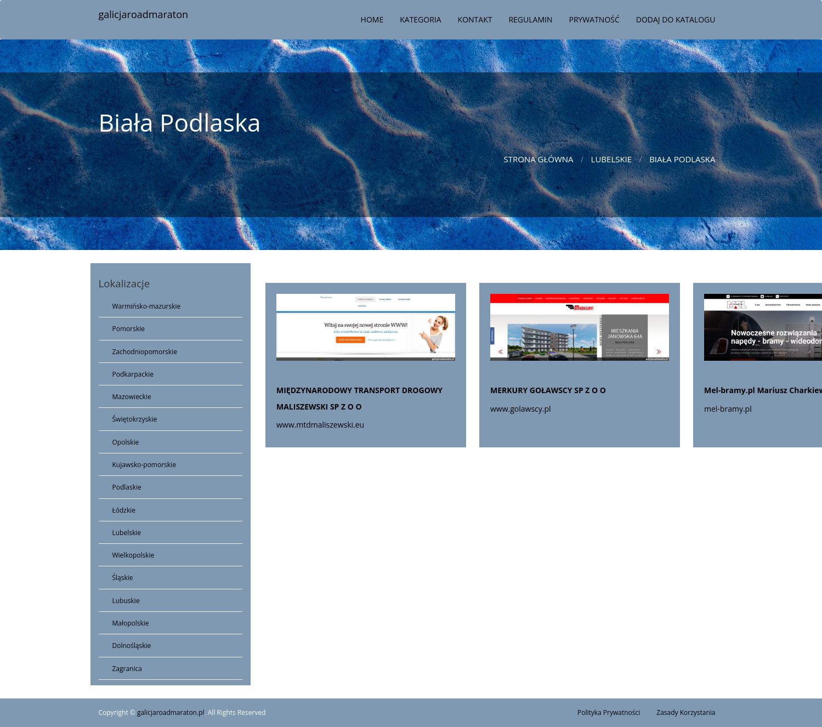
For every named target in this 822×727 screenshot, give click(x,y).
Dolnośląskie (131, 645)
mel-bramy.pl (728, 409)
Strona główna (538, 159)
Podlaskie (126, 487)
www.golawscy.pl (520, 409)
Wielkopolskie (133, 555)
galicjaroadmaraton (144, 14)
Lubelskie (611, 159)
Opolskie (125, 442)
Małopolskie (130, 623)
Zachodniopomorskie (144, 351)
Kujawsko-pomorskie (144, 464)
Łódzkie (124, 510)
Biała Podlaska (682, 159)
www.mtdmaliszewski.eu (320, 424)
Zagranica (127, 668)
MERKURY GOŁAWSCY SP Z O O (548, 390)
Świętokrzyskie (134, 419)
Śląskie (122, 577)
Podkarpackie (133, 374)
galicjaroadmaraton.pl (171, 712)
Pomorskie (128, 328)
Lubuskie (126, 600)
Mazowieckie (131, 396)
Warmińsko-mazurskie (146, 306)
